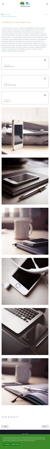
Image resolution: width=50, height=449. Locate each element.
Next (45, 427)
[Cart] (3, 4)
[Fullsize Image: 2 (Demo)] (25, 231)
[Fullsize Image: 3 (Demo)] (25, 281)
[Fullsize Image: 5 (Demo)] (25, 331)
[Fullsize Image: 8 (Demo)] (25, 130)
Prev (4, 427)
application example (10, 85)
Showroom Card (9, 66)
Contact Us (7, 101)
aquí (36, 441)
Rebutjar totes (15, 444)
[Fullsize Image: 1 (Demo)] (25, 181)
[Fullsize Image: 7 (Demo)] (25, 381)
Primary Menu (47, 3)
